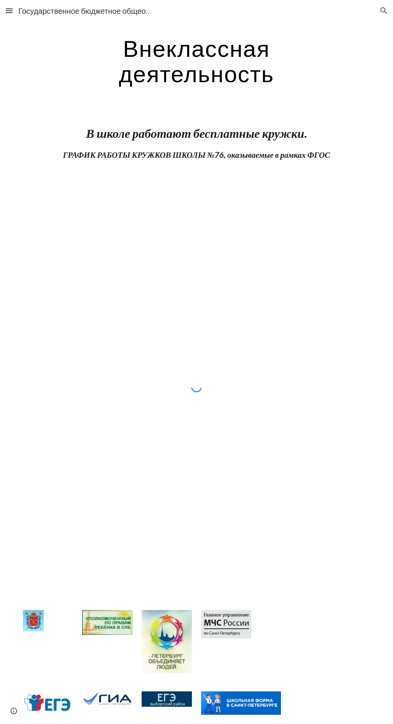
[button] (9, 10)
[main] (196, 60)
